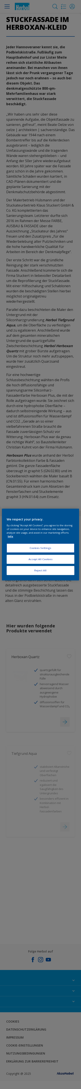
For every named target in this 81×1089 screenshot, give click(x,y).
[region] (40, 545)
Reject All (40, 570)
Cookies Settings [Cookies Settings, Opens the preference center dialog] (40, 548)
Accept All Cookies (40, 559)
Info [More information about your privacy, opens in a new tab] (10, 536)
